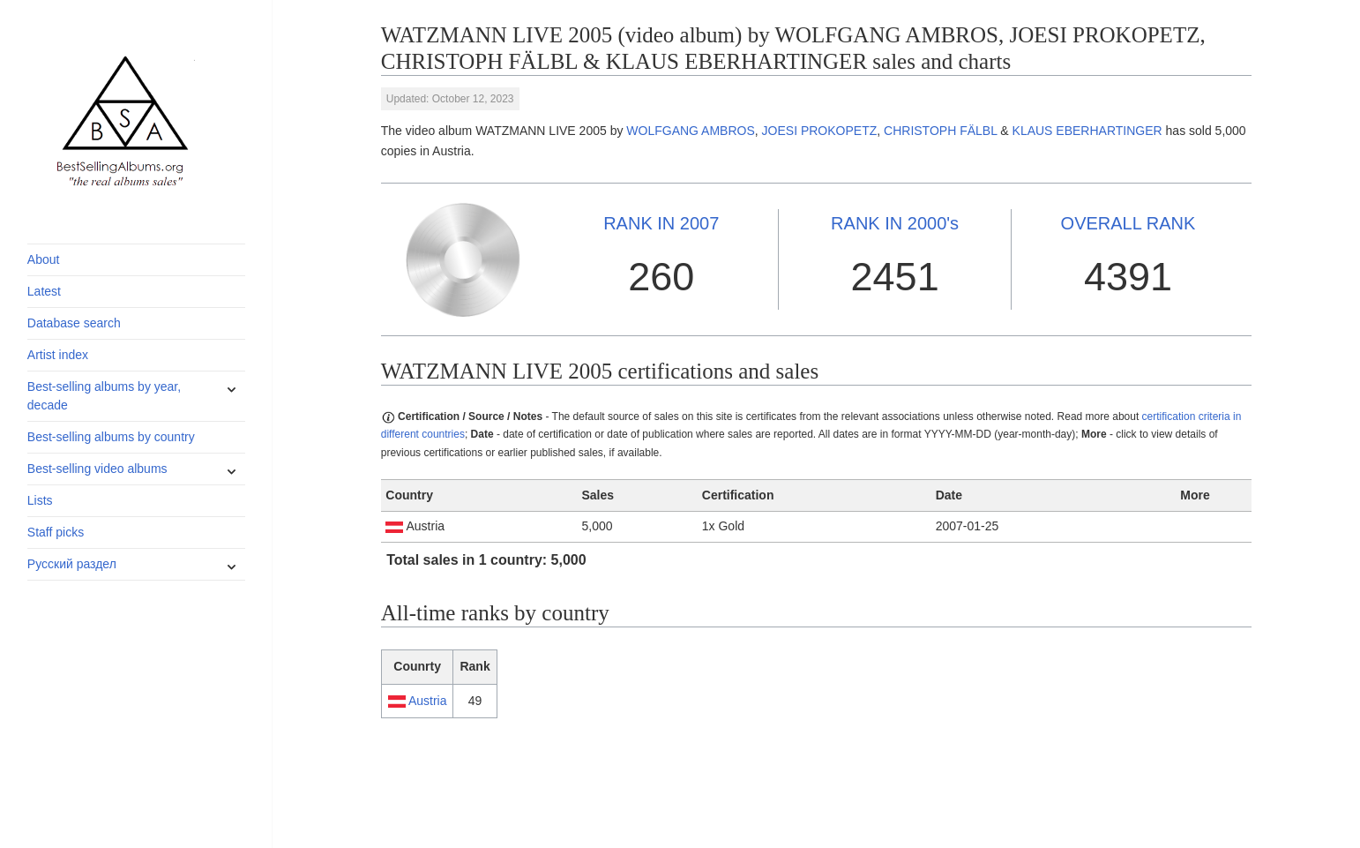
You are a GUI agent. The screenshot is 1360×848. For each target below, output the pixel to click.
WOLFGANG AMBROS (690, 131)
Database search (74, 323)
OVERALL (1128, 223)
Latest (44, 291)
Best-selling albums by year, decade (104, 395)
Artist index (57, 355)
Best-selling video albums (97, 469)
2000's (895, 223)
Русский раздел (71, 564)
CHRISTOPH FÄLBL (940, 131)
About (43, 259)
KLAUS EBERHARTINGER (1087, 131)
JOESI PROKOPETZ (820, 131)
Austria (427, 701)
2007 (661, 223)
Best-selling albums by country (111, 437)
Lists (40, 500)
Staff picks (55, 532)
